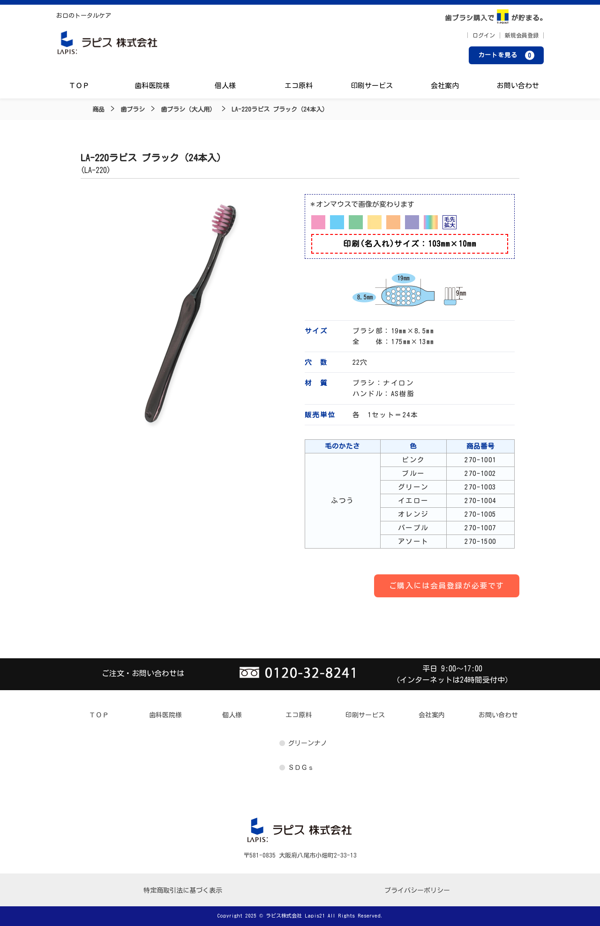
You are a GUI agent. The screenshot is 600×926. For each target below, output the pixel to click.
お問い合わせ (518, 85)
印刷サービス (372, 85)
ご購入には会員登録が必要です (446, 585)
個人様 (225, 85)
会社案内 (445, 85)
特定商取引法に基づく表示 (182, 890)
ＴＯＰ (79, 85)
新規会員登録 (522, 35)
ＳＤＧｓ (301, 767)
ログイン (483, 35)
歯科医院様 (152, 85)
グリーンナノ (307, 743)
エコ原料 (299, 85)
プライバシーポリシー (417, 890)
